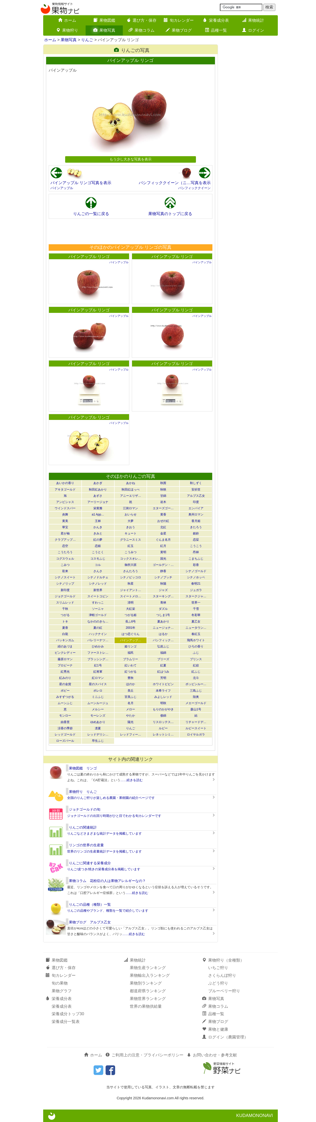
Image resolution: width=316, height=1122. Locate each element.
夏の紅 (97, 627)
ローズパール (65, 741)
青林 (163, 602)
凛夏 (98, 728)
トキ (65, 621)
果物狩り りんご (83, 792)
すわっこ (98, 602)
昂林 (196, 552)
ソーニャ (98, 609)
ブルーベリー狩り (224, 991)
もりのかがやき (163, 709)
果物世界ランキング (148, 999)
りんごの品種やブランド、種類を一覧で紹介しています (107, 910)
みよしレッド (163, 697)
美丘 (131, 690)
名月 (131, 703)
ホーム (67, 20)
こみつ (65, 565)
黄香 (163, 514)
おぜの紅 (163, 521)
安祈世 (195, 489)
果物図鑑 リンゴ (83, 768)
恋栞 (196, 539)
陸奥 (196, 697)
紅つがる (131, 671)
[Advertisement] (130, 231)
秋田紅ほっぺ (131, 489)
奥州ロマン (195, 514)
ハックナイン (98, 634)
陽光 (131, 722)
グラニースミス (130, 539)
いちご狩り (218, 968)
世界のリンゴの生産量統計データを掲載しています (104, 851)
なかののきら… (97, 621)
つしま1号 (163, 615)
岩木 (163, 502)
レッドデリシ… (97, 734)
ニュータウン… (195, 627)
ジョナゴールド (65, 596)
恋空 (65, 546)
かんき (97, 527)
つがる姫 (131, 615)
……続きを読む (131, 780)
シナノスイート (65, 577)
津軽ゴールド (98, 615)
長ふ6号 (130, 621)
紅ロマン (98, 678)
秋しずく (196, 483)
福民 (131, 652)
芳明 (163, 678)
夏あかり (163, 621)
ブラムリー (130, 659)
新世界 (97, 590)
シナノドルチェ (97, 577)
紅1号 (98, 665)
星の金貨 (65, 684)
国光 (163, 558)
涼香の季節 (65, 728)
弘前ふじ (163, 646)
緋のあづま (65, 646)
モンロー (65, 715)
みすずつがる (65, 697)
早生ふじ (98, 741)
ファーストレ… (97, 652)
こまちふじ (195, 558)
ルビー (163, 728)
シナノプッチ (163, 577)
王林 (98, 521)
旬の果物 (60, 983)
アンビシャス (65, 502)
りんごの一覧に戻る (91, 214)
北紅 (163, 527)
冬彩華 (195, 615)
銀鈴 (196, 533)
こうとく (98, 552)
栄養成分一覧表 (66, 1021)
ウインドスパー (65, 508)
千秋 (65, 609)
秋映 (163, 489)
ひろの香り (195, 646)
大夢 (131, 521)
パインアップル (61, 188)
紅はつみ (163, 671)
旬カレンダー (179, 20)
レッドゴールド (65, 734)
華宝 (65, 527)
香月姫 (195, 521)
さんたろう (130, 571)
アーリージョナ (97, 502)
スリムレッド (65, 602)
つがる (65, 615)
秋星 (131, 583)
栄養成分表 (216, 20)
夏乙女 (195, 621)
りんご (87, 40)
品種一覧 (216, 30)
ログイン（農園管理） (225, 1037)
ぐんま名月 (163, 539)
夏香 (65, 627)
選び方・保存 (142, 20)
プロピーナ (65, 665)
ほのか (130, 684)
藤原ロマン (65, 659)
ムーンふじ (65, 703)
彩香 (196, 565)
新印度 (65, 590)
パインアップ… (130, 640)
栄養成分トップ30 (68, 1014)
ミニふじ (98, 697)
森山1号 (195, 709)
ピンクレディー (65, 652)
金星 (163, 533)
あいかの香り (65, 483)
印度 (196, 502)
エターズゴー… (163, 508)
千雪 (196, 609)
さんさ (97, 571)
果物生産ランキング (148, 968)
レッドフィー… (130, 734)
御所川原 (131, 565)
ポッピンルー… (195, 684)
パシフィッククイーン (194, 188)
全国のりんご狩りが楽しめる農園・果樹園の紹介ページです (111, 798)
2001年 (131, 627)
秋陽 (163, 583)
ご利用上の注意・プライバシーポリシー (144, 1055)
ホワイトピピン (163, 684)
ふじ (196, 652)
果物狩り (67, 30)
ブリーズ (163, 659)
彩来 (65, 571)
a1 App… (98, 514)
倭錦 (163, 715)
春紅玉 (195, 634)
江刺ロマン (130, 508)
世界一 (195, 602)
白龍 (65, 634)
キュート (131, 533)
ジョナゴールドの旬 (84, 809)
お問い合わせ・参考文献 (212, 1055)
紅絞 (196, 665)
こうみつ (131, 552)
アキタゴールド (65, 489)
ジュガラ (196, 590)
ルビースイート (195, 728)
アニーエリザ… (130, 496)
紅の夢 (97, 539)
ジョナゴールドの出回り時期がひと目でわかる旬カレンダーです (114, 816)
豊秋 (131, 678)
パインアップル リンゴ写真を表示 (80, 183)
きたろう (196, 527)
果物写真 (104, 30)
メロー (130, 709)
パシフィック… (163, 640)
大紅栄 (130, 609)
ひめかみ (98, 646)
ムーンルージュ (97, 703)
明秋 (163, 703)
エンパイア (195, 508)
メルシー (98, 709)
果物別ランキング (146, 983)
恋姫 (98, 546)
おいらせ (131, 514)
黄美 (65, 521)
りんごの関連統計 (83, 827)
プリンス (196, 659)
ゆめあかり (97, 722)
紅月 (163, 546)
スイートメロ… (130, 596)
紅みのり (65, 678)
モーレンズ (97, 715)
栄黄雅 (97, 508)
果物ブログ (179, 30)
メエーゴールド (195, 703)
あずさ (97, 496)
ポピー (65, 690)
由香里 (65, 722)
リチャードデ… (195, 722)
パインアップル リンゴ (88, 256)
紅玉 (131, 546)
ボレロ (97, 690)
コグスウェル (65, 558)
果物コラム (142, 30)
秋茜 (163, 483)
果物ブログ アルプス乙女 (90, 922)
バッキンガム (65, 640)
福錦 (163, 652)
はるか (163, 634)
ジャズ (163, 590)
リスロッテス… (163, 722)
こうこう (196, 546)
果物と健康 (215, 1029)
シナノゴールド (195, 571)
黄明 (163, 552)
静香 (163, 571)
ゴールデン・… (163, 565)
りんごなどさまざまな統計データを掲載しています (104, 833)
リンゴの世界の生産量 (86, 845)
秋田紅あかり (98, 489)
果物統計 (253, 20)
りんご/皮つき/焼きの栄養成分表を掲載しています (103, 869)
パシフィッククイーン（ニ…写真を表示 (175, 183)
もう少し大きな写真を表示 (131, 159)
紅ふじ (195, 671)
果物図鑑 (104, 20)
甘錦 (163, 496)
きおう (130, 527)
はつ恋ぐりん (131, 634)
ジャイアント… (130, 590)
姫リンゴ (131, 646)
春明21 (195, 583)
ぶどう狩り (218, 983)
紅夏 (163, 665)
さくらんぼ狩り (222, 975)
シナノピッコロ (130, 577)
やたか (130, 715)
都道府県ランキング (148, 991)
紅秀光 (65, 671)
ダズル (163, 609)
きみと (97, 533)
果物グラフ (62, 991)
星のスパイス (98, 684)
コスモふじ (97, 558)
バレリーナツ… (97, 640)
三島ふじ (196, 690)
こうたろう (65, 552)
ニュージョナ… (163, 627)
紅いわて (131, 665)
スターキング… (163, 596)
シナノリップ (65, 583)
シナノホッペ (196, 577)
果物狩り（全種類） (223, 960)
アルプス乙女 (196, 496)
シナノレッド (98, 583)
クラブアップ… (65, 539)
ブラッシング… (97, 659)
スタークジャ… (195, 596)
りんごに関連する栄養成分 (90, 863)
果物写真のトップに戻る (170, 214)
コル (98, 565)
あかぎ (97, 483)
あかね (130, 483)
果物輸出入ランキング (150, 975)
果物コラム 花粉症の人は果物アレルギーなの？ (107, 881)
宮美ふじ (131, 697)
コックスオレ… (130, 558)
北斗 (196, 678)
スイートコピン (97, 596)
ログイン (253, 30)
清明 (131, 602)
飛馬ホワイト (196, 640)
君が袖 (65, 533)
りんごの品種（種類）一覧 (90, 904)
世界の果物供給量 (146, 1006)
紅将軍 (97, 671)
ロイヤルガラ (196, 734)
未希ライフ (163, 690)
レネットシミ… (163, 734)
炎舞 (65, 514)
